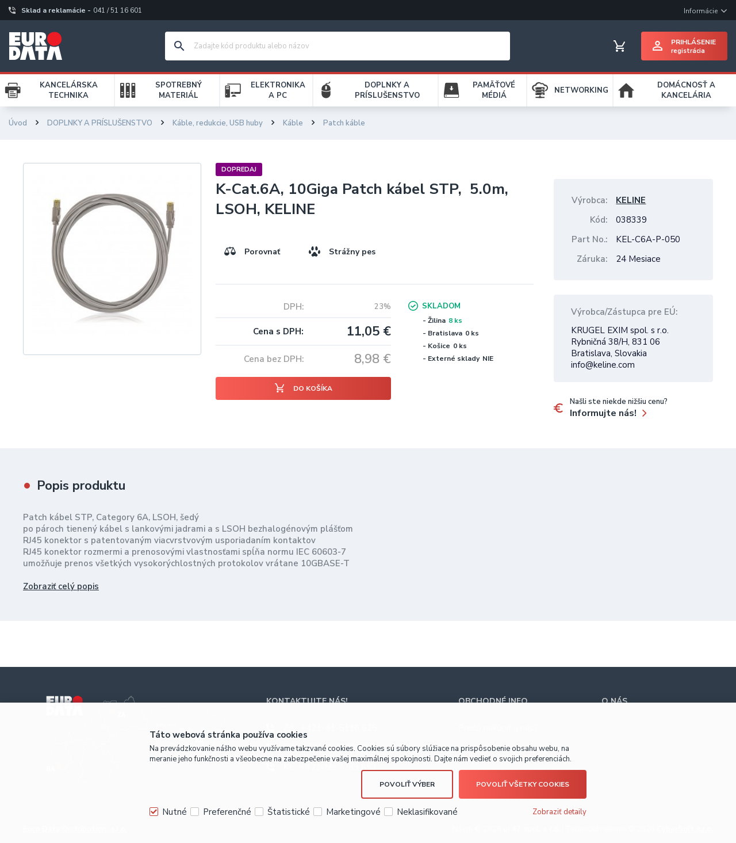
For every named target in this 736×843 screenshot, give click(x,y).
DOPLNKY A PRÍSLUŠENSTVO (387, 90)
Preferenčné (227, 812)
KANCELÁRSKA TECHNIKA (69, 90)
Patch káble (344, 123)
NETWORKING (581, 90)
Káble (293, 123)
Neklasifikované (427, 812)
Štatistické (288, 812)
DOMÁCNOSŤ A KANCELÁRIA (686, 90)
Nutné (174, 812)
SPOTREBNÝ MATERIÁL (178, 90)
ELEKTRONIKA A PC (278, 90)
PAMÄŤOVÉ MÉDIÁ (494, 90)
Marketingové (353, 812)
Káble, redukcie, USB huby (217, 123)
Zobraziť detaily (559, 812)
